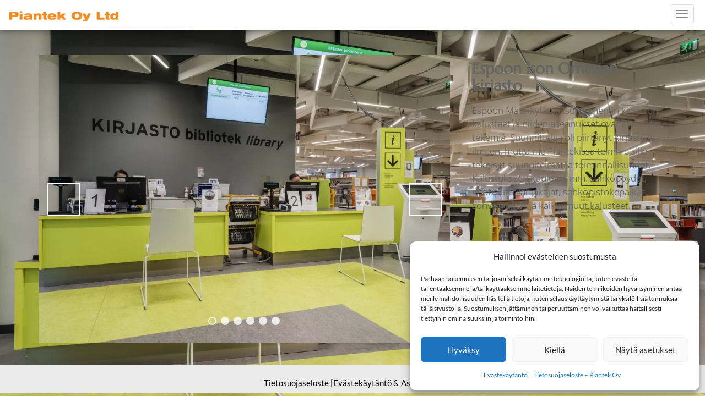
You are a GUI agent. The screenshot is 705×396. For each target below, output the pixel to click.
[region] (244, 199)
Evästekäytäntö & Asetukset (385, 383)
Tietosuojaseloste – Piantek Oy (577, 375)
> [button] (425, 199)
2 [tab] (225, 321)
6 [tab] (276, 321)
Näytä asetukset (645, 350)
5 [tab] (263, 321)
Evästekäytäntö (506, 375)
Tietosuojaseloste (296, 383)
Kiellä (554, 350)
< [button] (63, 199)
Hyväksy (464, 350)
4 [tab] (250, 321)
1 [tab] (212, 321)
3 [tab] (238, 321)
